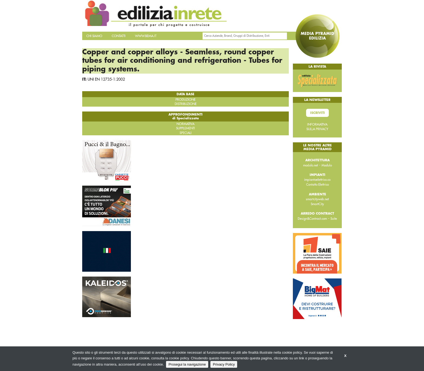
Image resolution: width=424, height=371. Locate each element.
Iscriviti (317, 112)
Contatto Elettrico (317, 184)
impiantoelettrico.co (317, 179)
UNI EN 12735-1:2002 (106, 79)
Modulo (327, 165)
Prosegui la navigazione (187, 364)
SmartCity (317, 204)
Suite (333, 218)
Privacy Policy (224, 364)
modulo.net (310, 165)
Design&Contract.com (312, 218)
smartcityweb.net (317, 199)
